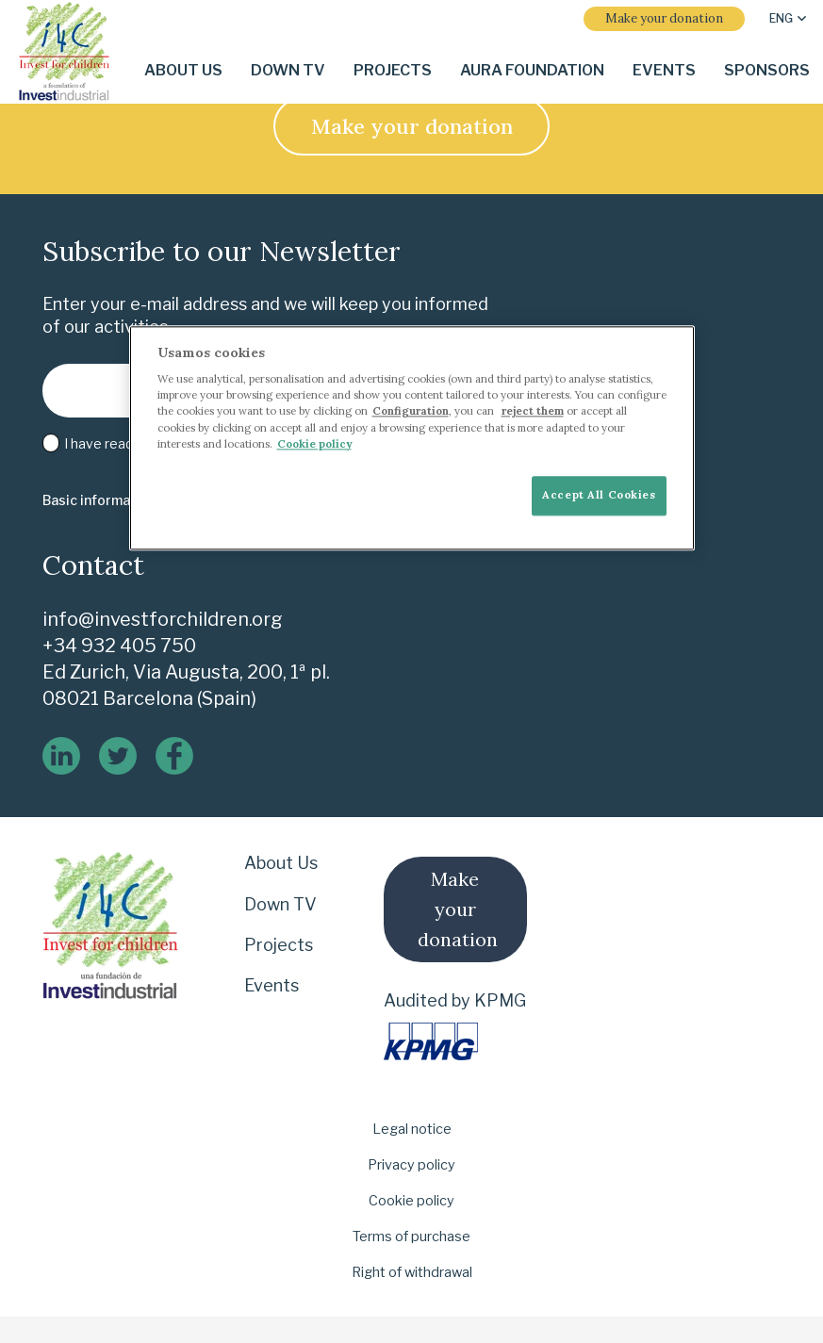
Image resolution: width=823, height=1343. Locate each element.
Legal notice (412, 1129)
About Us (281, 863)
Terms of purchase (411, 1236)
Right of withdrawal (412, 1272)
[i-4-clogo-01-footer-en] (64, 52)
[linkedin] (61, 756)
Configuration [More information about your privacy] (410, 411)
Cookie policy (411, 1200)
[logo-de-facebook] (174, 756)
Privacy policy (411, 1164)
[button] (787, 19)
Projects (278, 945)
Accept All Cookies (598, 494)
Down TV (280, 904)
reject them (533, 411)
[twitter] (118, 756)
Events (271, 985)
